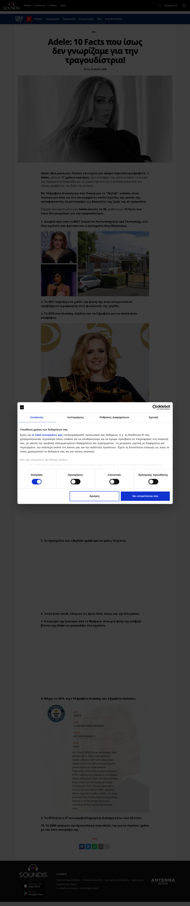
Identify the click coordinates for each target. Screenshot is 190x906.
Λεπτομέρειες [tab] (75, 417)
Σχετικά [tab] (153, 417)
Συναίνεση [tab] (36, 417)
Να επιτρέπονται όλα (145, 496)
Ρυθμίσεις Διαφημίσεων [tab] (114, 417)
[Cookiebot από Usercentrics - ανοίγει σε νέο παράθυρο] (155, 407)
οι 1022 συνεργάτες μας (47, 434)
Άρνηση (94, 496)
